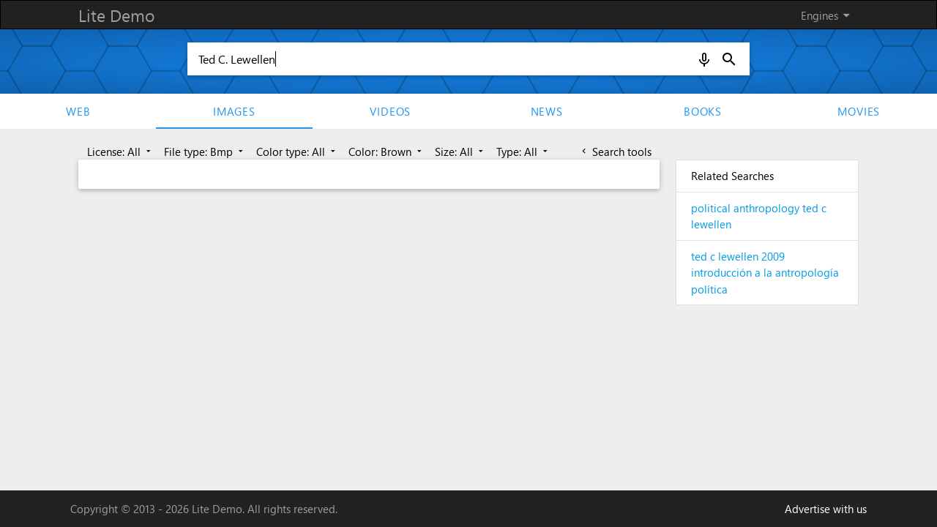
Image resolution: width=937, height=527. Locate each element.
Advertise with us (826, 508)
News (547, 111)
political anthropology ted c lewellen (758, 216)
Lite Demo (116, 15)
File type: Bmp (205, 151)
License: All (120, 151)
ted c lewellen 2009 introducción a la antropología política (765, 272)
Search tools (615, 151)
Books (703, 111)
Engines (828, 15)
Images (234, 111)
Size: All (460, 151)
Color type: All (297, 151)
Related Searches (732, 175)
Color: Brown (386, 151)
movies (858, 111)
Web (78, 111)
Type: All (523, 151)
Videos (390, 111)
